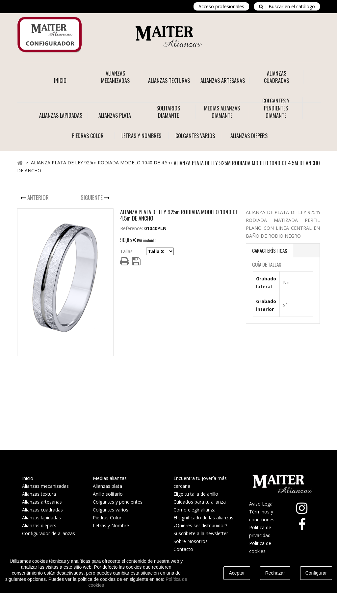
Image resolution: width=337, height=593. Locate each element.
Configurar (316, 573)
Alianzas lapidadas (41, 517)
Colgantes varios (110, 510)
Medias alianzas (110, 478)
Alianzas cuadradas (42, 510)
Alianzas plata (107, 486)
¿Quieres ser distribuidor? (200, 525)
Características (269, 250)
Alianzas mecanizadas (45, 486)
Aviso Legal (261, 504)
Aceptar (237, 573)
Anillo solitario (108, 494)
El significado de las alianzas (203, 517)
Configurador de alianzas (48, 533)
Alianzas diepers (39, 525)
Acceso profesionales (221, 6)
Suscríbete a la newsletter (200, 533)
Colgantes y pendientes (118, 502)
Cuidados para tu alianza (199, 502)
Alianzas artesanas (42, 502)
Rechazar (275, 573)
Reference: (131, 228)
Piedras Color (107, 517)
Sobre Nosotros (190, 541)
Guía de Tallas (266, 264)
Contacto (183, 549)
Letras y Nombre (111, 525)
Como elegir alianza (194, 510)
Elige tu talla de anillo (195, 494)
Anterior (38, 197)
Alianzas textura (39, 494)
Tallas (126, 251)
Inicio (60, 80)
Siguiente (92, 197)
